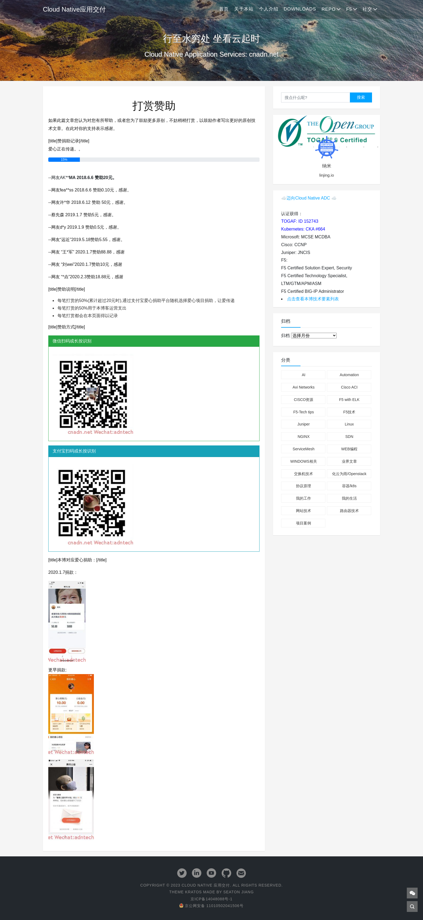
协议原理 (303, 486)
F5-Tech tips (303, 412)
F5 (349, 9)
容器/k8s (349, 486)
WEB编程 (349, 449)
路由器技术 (349, 511)
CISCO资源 (303, 399)
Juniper (303, 424)
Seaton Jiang (238, 892)
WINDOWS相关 (303, 461)
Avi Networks (304, 387)
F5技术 (349, 412)
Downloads (300, 9)
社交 (367, 9)
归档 (285, 335)
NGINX (303, 436)
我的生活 (349, 498)
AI (303, 375)
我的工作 (303, 498)
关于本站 (244, 9)
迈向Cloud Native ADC (308, 198)
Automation (349, 375)
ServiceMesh (304, 449)
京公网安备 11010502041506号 (211, 906)
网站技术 (303, 511)
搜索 (361, 97)
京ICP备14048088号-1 (211, 899)
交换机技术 (303, 474)
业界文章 (349, 461)
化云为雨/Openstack (349, 474)
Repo (329, 9)
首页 (224, 9)
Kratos (193, 892)
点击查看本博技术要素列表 (313, 299)
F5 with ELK (349, 399)
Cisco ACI (349, 387)
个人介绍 (268, 9)
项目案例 (303, 523)
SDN (349, 436)
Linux (349, 424)
